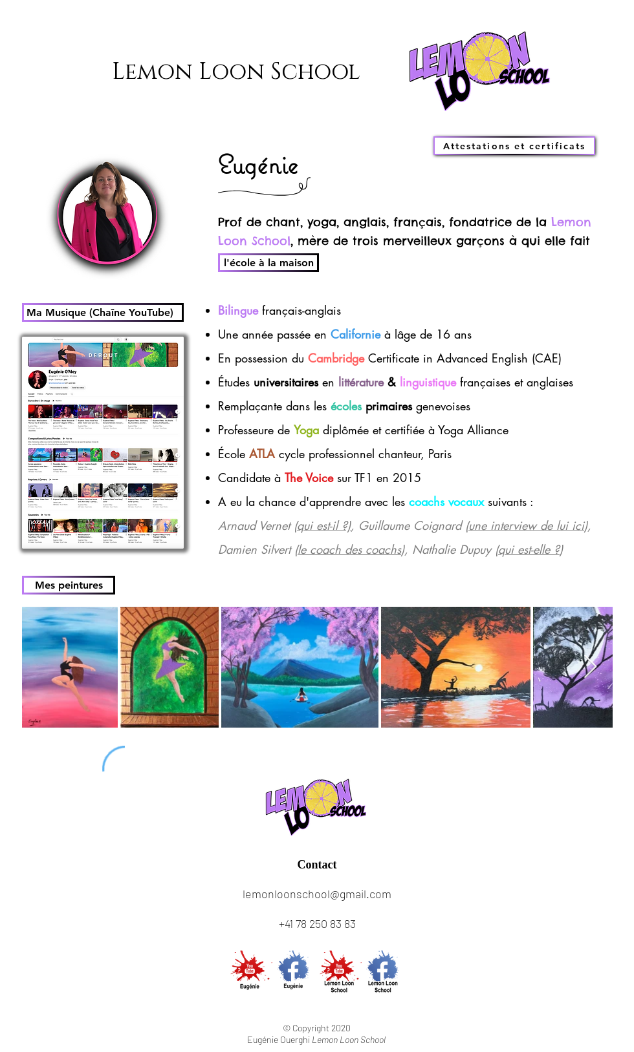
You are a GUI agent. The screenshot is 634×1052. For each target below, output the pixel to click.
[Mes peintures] (68, 585)
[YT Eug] (250, 972)
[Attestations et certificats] (514, 145)
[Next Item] (590, 667)
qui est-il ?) (324, 525)
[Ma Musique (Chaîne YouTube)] (103, 312)
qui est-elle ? (529, 549)
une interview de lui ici (526, 525)
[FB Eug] (295, 972)
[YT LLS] (340, 972)
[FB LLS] (384, 972)
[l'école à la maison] (268, 262)
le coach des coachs (349, 549)
